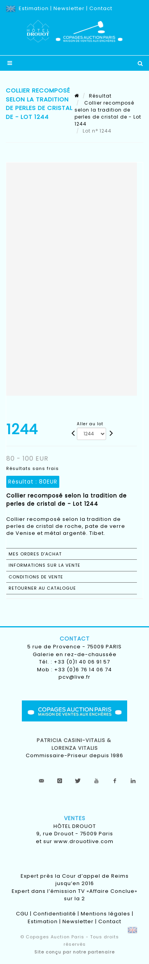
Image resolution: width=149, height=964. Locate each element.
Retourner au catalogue (42, 588)
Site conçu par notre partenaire (74, 952)
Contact (100, 8)
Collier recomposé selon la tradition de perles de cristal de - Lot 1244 (107, 113)
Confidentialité (54, 913)
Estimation (34, 8)
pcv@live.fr (74, 677)
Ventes (74, 818)
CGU (22, 913)
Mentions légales (105, 913)
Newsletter (69, 8)
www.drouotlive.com (84, 841)
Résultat (100, 96)
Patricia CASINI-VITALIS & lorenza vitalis (75, 744)
